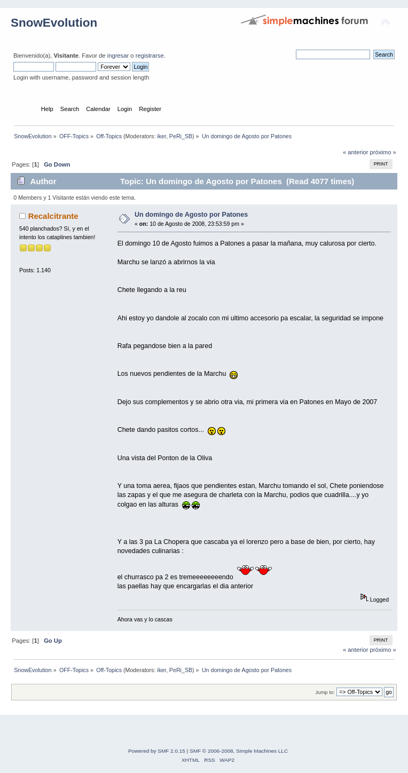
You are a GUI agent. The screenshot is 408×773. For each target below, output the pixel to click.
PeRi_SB (180, 136)
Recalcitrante (53, 215)
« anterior (355, 152)
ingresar (118, 55)
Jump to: (325, 692)
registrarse (150, 55)
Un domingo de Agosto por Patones (191, 214)
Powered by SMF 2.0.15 (156, 751)
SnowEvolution (54, 22)
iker (161, 136)
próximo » (383, 152)
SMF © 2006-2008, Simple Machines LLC (239, 751)
